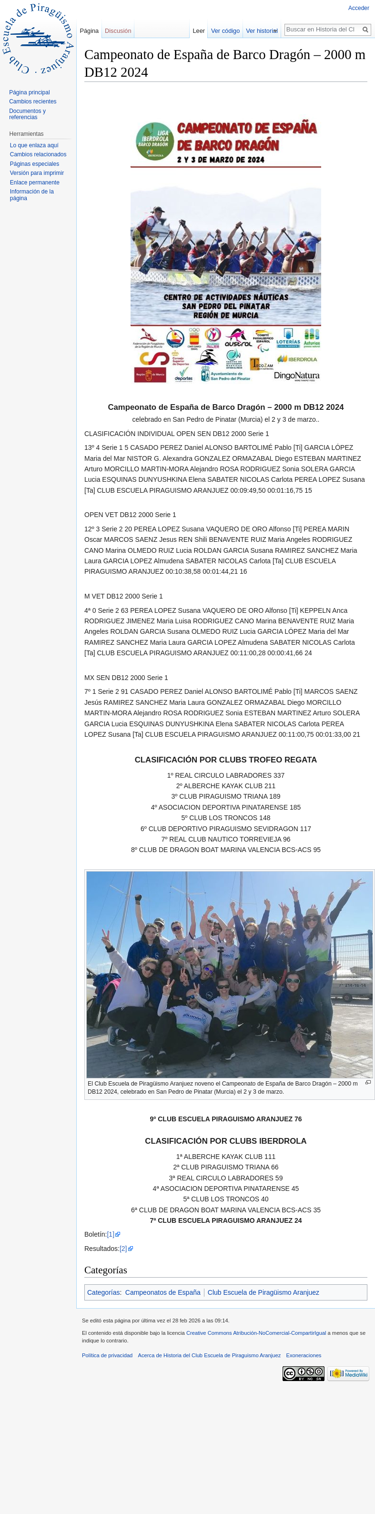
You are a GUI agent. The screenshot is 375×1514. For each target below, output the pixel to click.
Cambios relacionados (38, 154)
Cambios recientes (32, 101)
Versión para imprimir (37, 173)
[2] (123, 1248)
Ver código (230, 30)
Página (89, 30)
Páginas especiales (34, 164)
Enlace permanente (35, 182)
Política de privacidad (107, 1355)
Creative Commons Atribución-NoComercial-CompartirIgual (256, 1333)
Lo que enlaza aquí (34, 145)
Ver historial (267, 30)
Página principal (29, 92)
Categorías (103, 1292)
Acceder (358, 8)
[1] (110, 1234)
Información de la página (32, 195)
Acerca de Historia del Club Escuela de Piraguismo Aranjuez (209, 1355)
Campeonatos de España (163, 1292)
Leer (203, 30)
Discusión (118, 30)
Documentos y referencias (27, 114)
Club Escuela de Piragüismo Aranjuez (263, 1292)
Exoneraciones (303, 1355)
